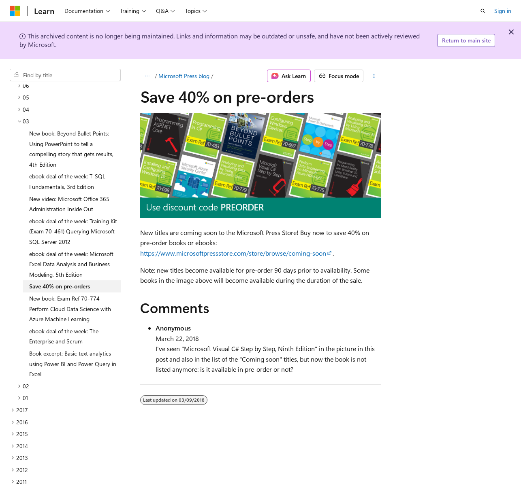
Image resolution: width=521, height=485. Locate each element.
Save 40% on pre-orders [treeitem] (59, 252)
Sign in (502, 11)
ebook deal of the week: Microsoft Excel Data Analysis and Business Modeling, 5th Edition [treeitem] (71, 230)
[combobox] (65, 75)
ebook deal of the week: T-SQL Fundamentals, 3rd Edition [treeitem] (67, 148)
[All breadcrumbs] (147, 76)
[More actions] (374, 76)
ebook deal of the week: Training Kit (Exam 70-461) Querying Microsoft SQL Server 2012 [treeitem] (73, 198)
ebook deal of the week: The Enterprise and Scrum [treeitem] (63, 303)
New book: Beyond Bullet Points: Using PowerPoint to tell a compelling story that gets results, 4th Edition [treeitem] (71, 115)
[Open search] (483, 11)
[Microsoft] (15, 11)
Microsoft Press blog (183, 76)
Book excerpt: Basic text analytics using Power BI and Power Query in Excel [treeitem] (72, 330)
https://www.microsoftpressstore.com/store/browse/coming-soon (233, 253)
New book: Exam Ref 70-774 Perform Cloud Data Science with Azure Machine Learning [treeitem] (70, 275)
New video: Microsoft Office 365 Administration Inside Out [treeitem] (69, 170)
